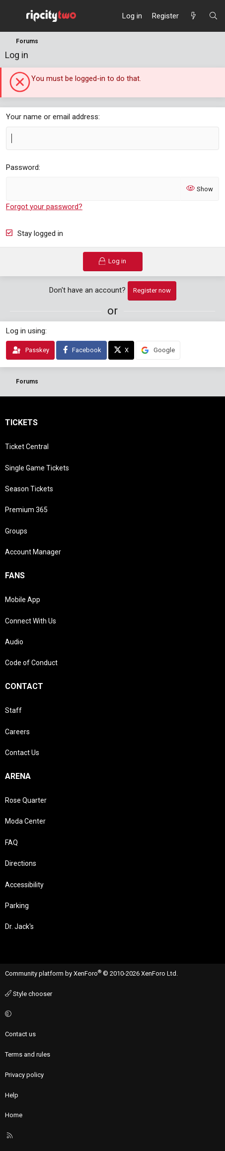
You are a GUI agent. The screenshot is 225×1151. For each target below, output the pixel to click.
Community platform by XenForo (91, 973)
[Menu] (13, 15)
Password (22, 167)
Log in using (25, 330)
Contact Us (22, 753)
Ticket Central (27, 447)
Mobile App (22, 600)
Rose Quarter (26, 800)
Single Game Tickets (37, 468)
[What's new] (193, 16)
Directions (20, 863)
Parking (17, 906)
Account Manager (33, 552)
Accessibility (24, 885)
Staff (13, 710)
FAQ (11, 842)
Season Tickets (29, 489)
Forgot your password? (44, 206)
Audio (14, 642)
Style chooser (28, 994)
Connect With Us (30, 621)
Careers (17, 732)
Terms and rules (27, 1054)
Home (13, 1115)
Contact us (20, 1034)
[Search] (213, 16)
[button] (111, 1014)
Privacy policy (24, 1074)
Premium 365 (26, 510)
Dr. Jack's (19, 926)
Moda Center (25, 821)
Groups (16, 531)
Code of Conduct (31, 663)
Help (11, 1095)
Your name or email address (52, 116)
